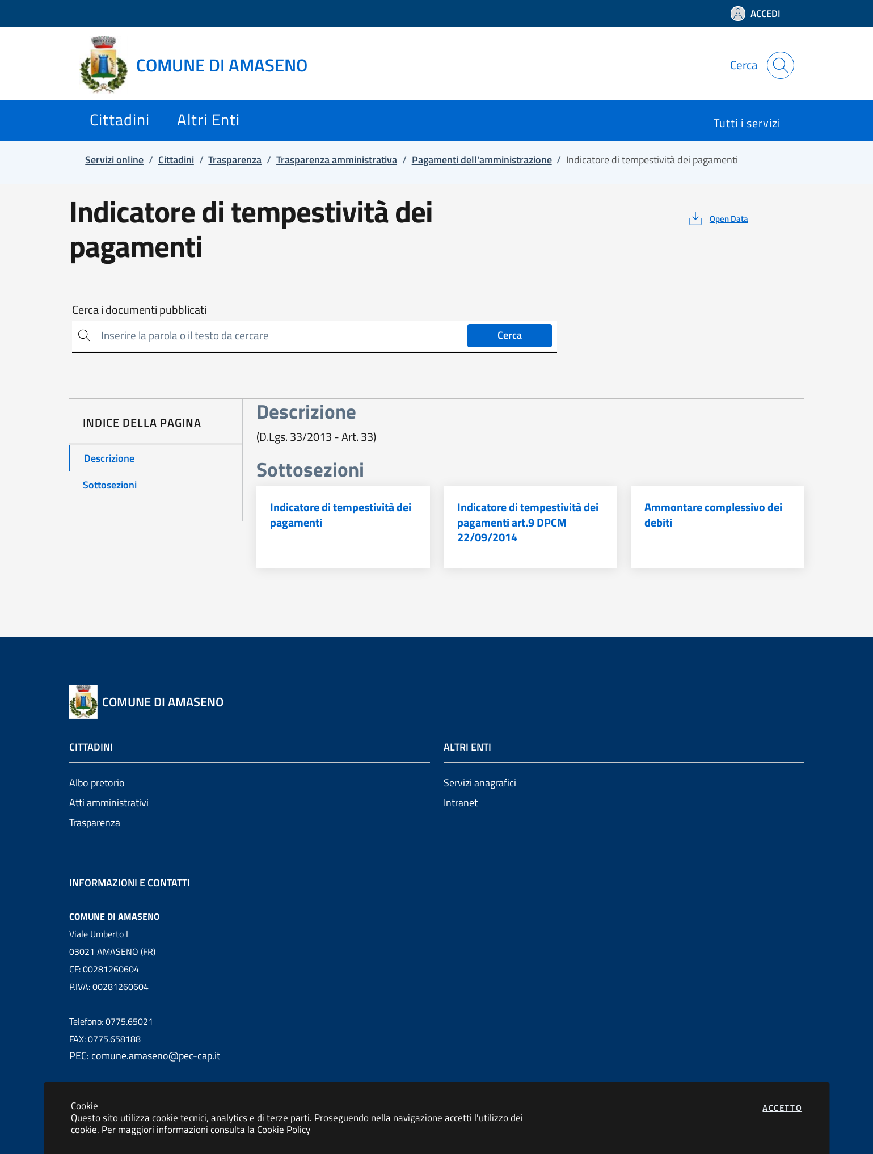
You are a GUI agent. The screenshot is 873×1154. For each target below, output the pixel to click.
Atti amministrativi (109, 802)
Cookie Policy (283, 1129)
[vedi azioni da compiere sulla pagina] (717, 218)
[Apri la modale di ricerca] (780, 65)
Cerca (509, 335)
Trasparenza (94, 822)
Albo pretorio (97, 782)
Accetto (782, 1108)
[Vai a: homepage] (200, 65)
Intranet (461, 802)
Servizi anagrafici (480, 782)
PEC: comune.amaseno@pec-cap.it (144, 1055)
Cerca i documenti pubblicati (139, 310)
